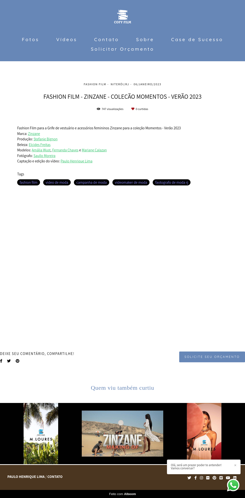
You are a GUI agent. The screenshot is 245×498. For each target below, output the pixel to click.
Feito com (122, 494)
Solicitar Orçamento (122, 49)
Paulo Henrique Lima (77, 161)
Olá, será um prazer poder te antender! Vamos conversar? (196, 466)
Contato (106, 39)
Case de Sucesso (197, 39)
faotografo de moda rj (171, 182)
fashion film (29, 182)
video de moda (57, 182)
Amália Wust (41, 150)
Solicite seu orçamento (212, 357)
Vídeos (66, 39)
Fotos (30, 39)
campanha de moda (91, 182)
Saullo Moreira (44, 156)
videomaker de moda (131, 182)
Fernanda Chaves (65, 150)
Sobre (145, 39)
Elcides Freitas (39, 144)
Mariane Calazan (94, 150)
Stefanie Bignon (46, 139)
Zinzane (34, 133)
